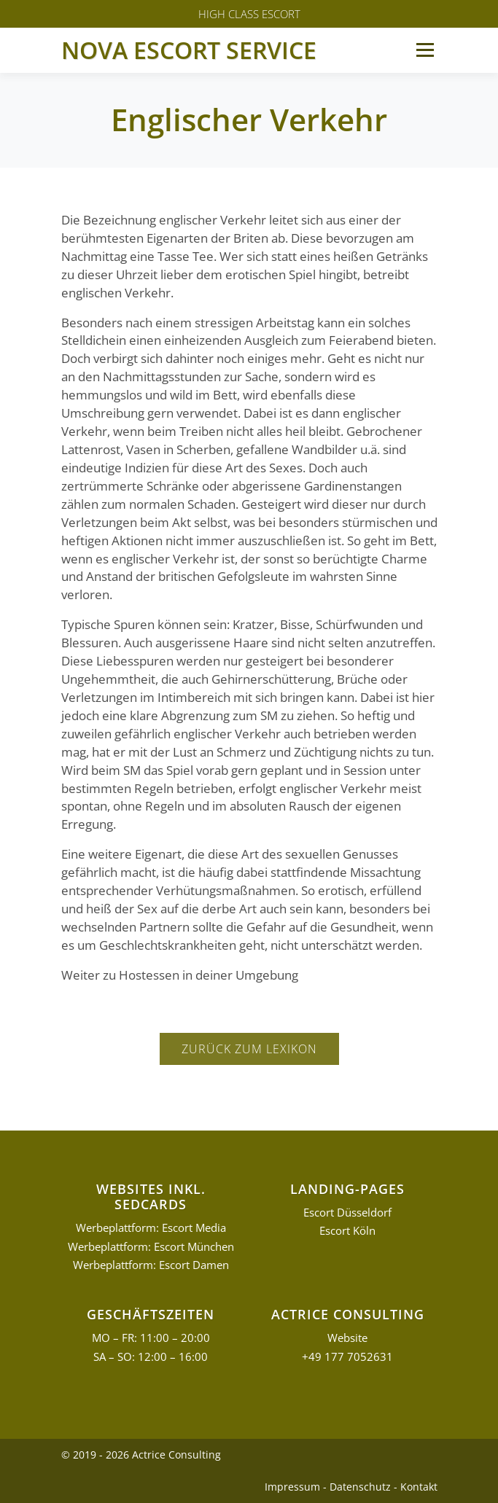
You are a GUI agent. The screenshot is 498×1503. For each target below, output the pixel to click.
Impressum (292, 1487)
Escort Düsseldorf (347, 1212)
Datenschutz (360, 1487)
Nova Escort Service (188, 50)
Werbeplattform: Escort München (151, 1246)
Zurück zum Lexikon (249, 1049)
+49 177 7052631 (347, 1356)
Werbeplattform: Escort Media (151, 1227)
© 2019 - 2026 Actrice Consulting (141, 1454)
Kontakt (418, 1487)
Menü (424, 50)
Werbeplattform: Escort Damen (151, 1265)
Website (347, 1337)
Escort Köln (347, 1230)
